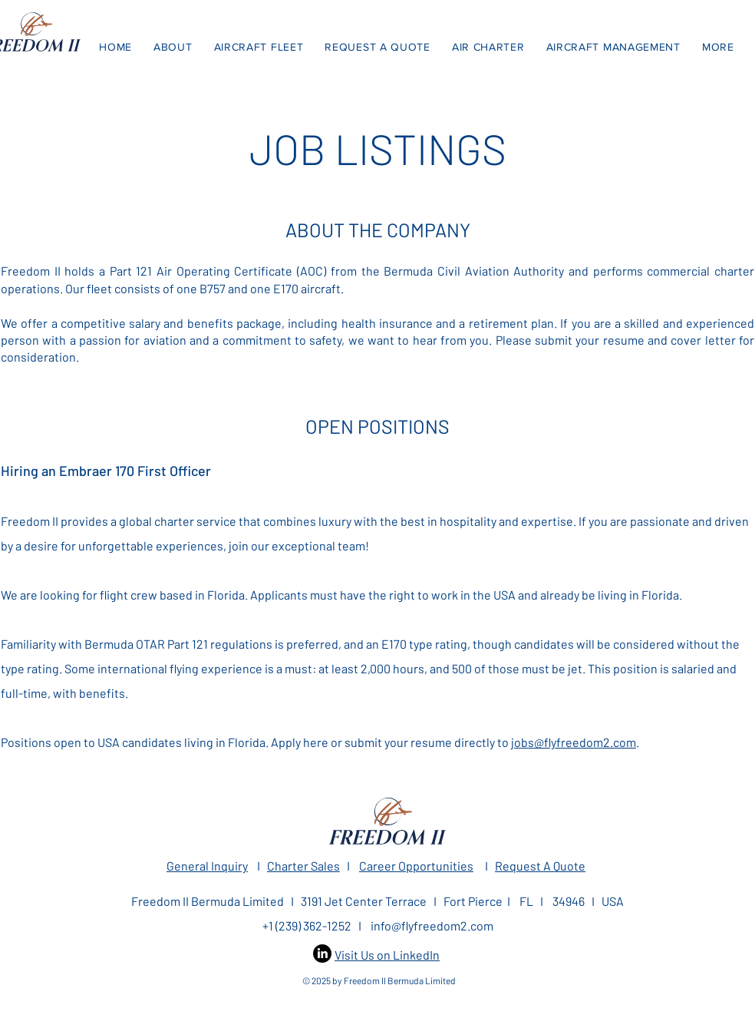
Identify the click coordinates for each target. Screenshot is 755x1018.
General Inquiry (207, 865)
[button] (718, 47)
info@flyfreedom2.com (432, 925)
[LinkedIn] (322, 953)
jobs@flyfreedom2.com (573, 742)
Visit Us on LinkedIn (387, 954)
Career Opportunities (416, 865)
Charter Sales (303, 865)
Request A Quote (540, 865)
